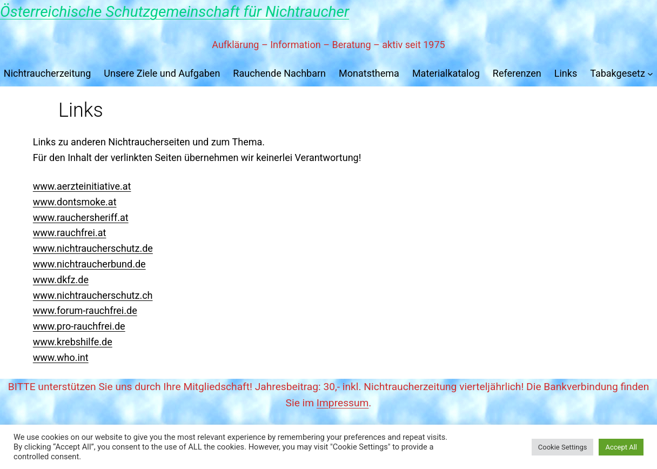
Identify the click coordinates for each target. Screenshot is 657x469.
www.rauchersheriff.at (81, 217)
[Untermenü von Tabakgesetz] (650, 74)
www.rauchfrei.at (69, 232)
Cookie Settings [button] (562, 447)
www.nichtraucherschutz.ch (93, 295)
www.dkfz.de (61, 279)
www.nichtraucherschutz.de (93, 248)
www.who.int (61, 357)
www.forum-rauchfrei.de (85, 310)
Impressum (343, 403)
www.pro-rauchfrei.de (79, 326)
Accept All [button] (621, 447)
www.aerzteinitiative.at (82, 186)
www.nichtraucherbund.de (89, 264)
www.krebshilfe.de (72, 341)
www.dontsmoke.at (75, 201)
